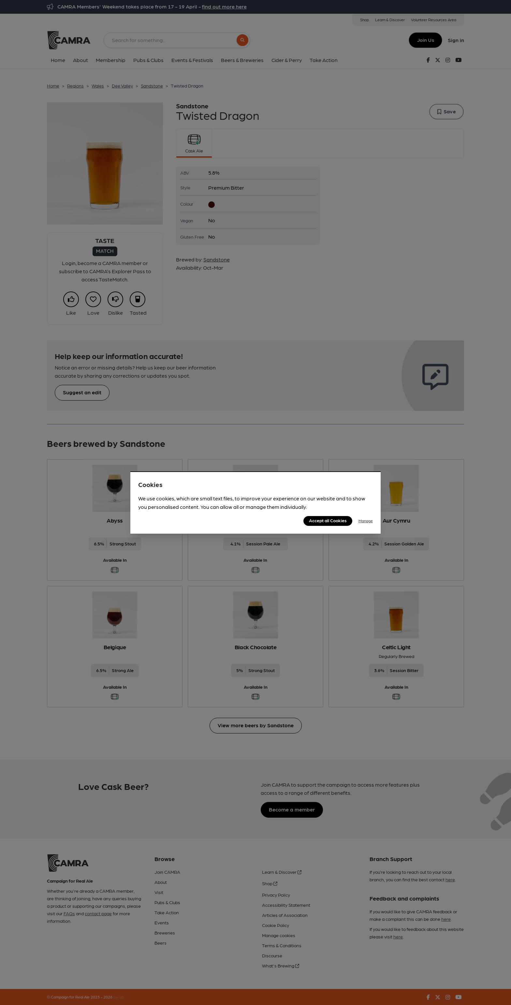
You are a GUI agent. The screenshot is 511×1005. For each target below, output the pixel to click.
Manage (365, 520)
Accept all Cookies (328, 520)
